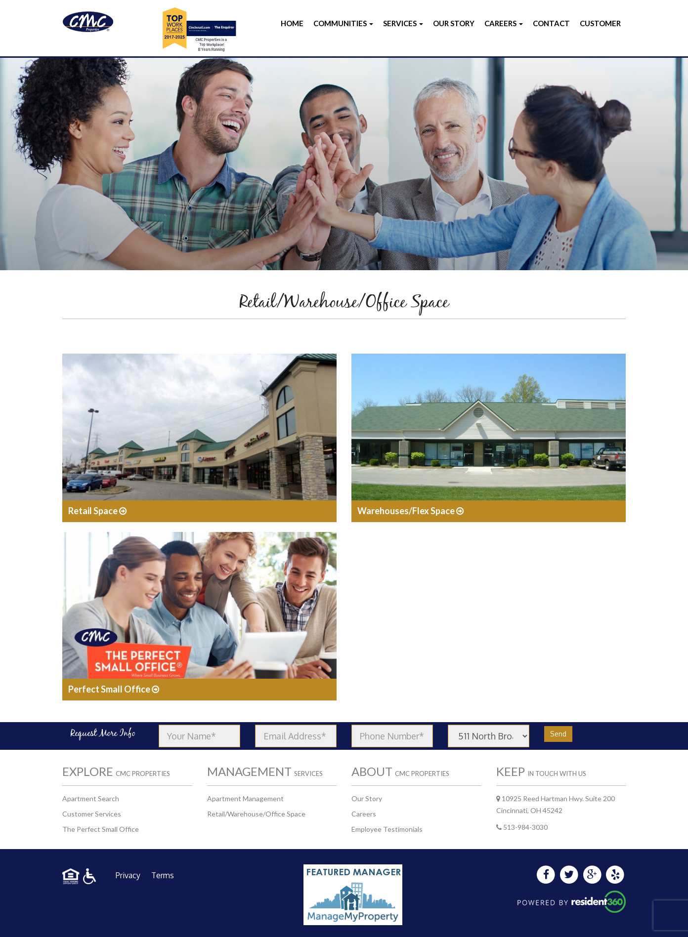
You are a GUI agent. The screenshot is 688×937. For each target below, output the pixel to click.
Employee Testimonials (387, 829)
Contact (551, 23)
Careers (503, 23)
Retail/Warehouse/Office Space (256, 814)
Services (403, 23)
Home (292, 23)
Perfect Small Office (113, 689)
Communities (343, 23)
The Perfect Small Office (100, 829)
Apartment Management (245, 798)
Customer (600, 23)
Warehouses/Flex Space (410, 510)
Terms (162, 875)
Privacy (128, 875)
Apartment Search (90, 798)
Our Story (453, 23)
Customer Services (91, 814)
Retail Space (97, 510)
